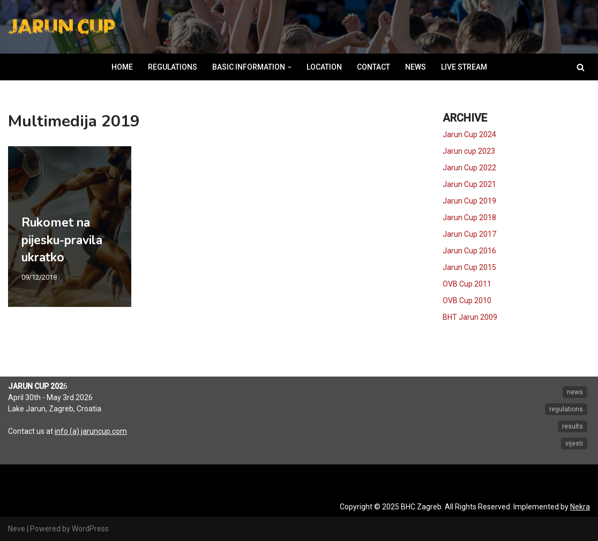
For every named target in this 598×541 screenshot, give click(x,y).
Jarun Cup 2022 (469, 167)
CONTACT (373, 67)
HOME (122, 67)
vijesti (574, 443)
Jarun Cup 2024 (469, 134)
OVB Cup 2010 (467, 300)
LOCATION (324, 67)
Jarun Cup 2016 (469, 250)
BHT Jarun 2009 (470, 317)
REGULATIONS (172, 67)
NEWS (415, 67)
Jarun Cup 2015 (469, 267)
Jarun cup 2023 (469, 151)
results (572, 426)
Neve (16, 528)
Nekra (580, 506)
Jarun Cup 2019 (469, 201)
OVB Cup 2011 (467, 284)
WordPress (90, 528)
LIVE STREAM (464, 67)
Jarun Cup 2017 (469, 234)
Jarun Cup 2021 (469, 184)
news (575, 392)
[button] (289, 67)
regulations (566, 409)
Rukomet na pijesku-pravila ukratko (61, 239)
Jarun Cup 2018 (469, 217)
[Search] (581, 67)
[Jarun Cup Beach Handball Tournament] (61, 27)
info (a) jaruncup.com (91, 431)
